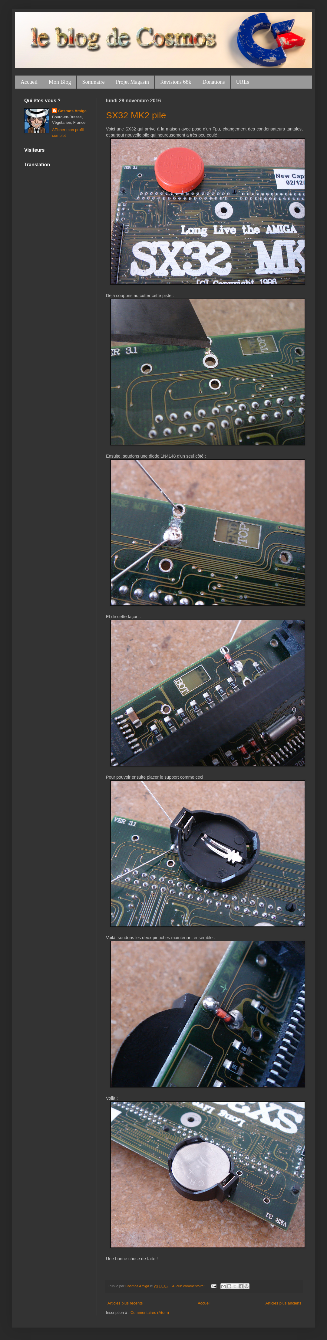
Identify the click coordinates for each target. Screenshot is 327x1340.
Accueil (29, 82)
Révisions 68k (175, 82)
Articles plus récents (125, 1303)
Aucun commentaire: (189, 1286)
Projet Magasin (132, 82)
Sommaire (93, 82)
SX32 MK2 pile (136, 115)
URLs (242, 82)
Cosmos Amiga (72, 111)
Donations (214, 82)
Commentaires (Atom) (149, 1312)
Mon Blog (60, 82)
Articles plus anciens (284, 1303)
